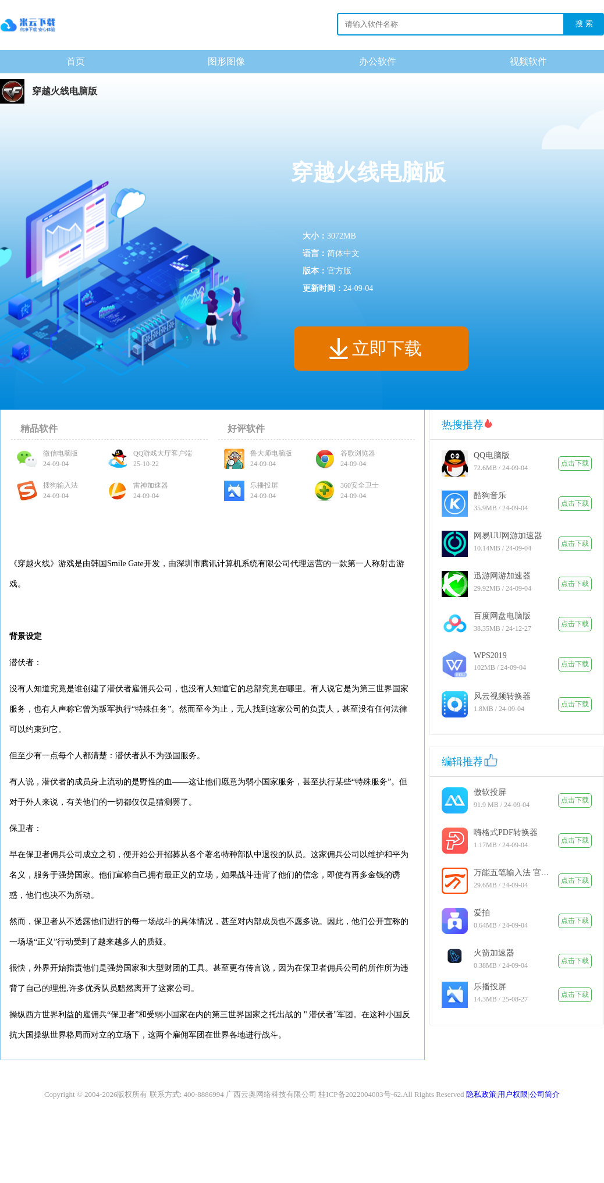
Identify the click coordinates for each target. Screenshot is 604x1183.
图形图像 (226, 61)
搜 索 (584, 23)
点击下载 (575, 463)
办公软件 (377, 61)
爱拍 (482, 912)
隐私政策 (481, 1094)
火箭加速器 (494, 952)
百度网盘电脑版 (502, 616)
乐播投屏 (490, 986)
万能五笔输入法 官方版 (511, 872)
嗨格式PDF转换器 (506, 832)
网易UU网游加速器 (508, 535)
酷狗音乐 (490, 495)
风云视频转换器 (502, 696)
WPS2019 (490, 655)
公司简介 (545, 1094)
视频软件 (528, 61)
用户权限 (513, 1094)
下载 (28, 25)
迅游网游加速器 (502, 575)
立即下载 (387, 348)
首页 (75, 61)
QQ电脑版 (492, 455)
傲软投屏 (490, 792)
